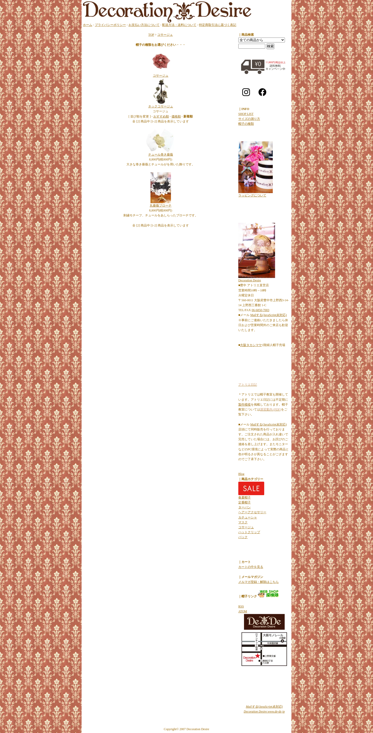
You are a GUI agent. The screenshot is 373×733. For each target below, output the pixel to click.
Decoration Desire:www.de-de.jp (264, 711)
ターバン (244, 507)
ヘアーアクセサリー (252, 512)
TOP (151, 34)
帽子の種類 (246, 124)
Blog (241, 474)
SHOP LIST (246, 114)
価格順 (176, 116)
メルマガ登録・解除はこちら (258, 582)
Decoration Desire (249, 280)
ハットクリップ (249, 532)
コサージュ (165, 34)
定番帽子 (244, 502)
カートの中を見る (250, 567)
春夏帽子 (244, 497)
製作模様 (244, 404)
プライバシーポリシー (110, 25)
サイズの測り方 (249, 119)
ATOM (242, 611)
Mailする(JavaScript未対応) (268, 315)
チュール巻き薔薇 (160, 154)
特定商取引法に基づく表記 (217, 25)
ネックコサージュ (160, 106)
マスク (243, 522)
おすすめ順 (161, 116)
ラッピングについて (252, 195)
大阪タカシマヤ (251, 345)
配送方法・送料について (179, 25)
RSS (241, 606)
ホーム (87, 25)
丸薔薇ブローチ (160, 205)
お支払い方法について (144, 25)
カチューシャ (247, 517)
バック (243, 537)
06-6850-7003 (260, 310)
